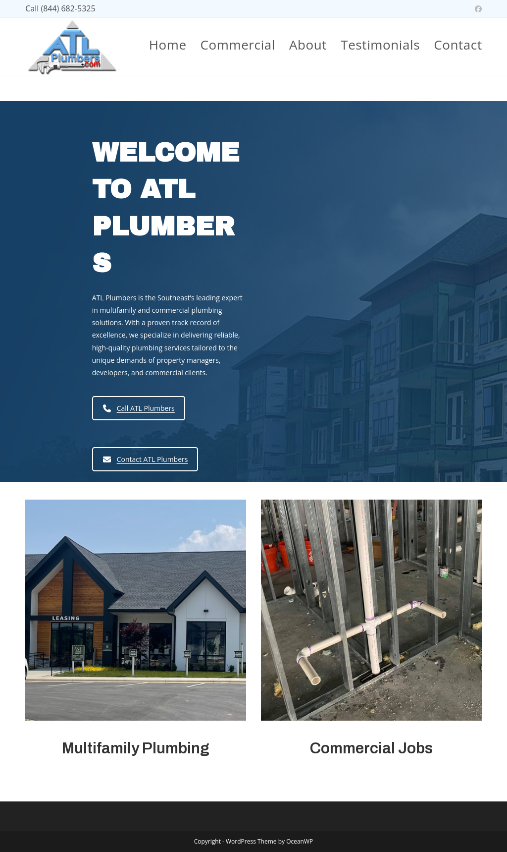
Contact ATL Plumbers (145, 459)
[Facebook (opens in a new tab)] (477, 9)
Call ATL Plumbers (139, 408)
